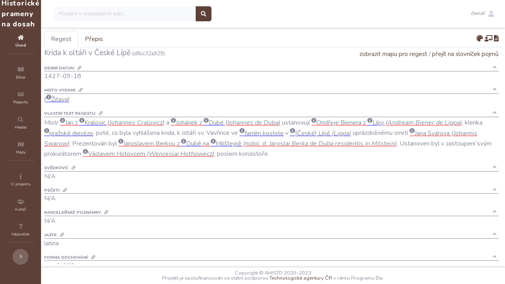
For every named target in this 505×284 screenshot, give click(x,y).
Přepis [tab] (141, 39)
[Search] (172, 13)
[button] (482, 14)
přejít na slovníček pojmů (465, 54)
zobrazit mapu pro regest (393, 54)
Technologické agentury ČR (324, 278)
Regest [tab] (108, 39)
